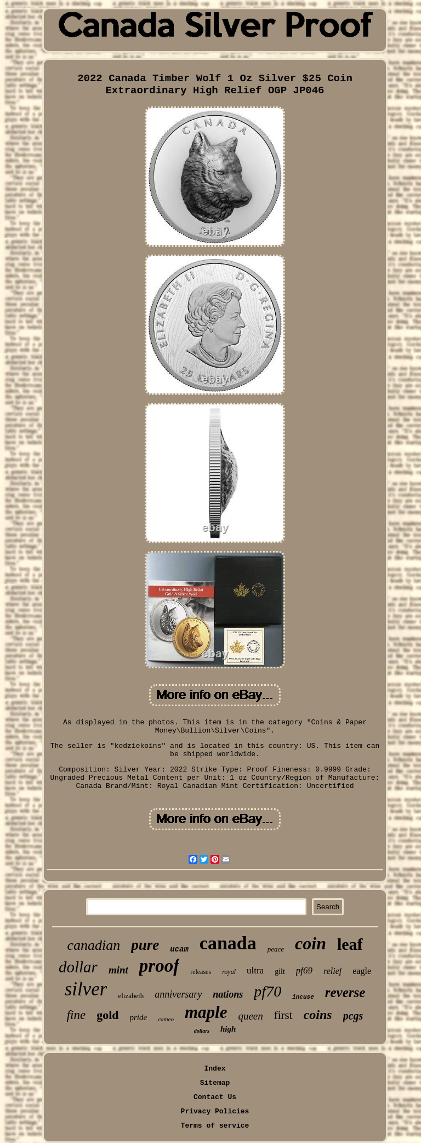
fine (76, 1015)
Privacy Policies (215, 1111)
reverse (345, 992)
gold (107, 1015)
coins (318, 1014)
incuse (303, 997)
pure (145, 945)
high (228, 1028)
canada (228, 943)
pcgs (353, 1016)
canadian (93, 945)
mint (118, 970)
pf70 (267, 991)
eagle (361, 971)
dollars (201, 1031)
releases (200, 972)
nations (228, 994)
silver (86, 989)
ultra (255, 970)
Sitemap (215, 1083)
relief (332, 971)
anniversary (178, 994)
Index (214, 1069)
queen (250, 1016)
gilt (280, 971)
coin (310, 943)
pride (138, 1017)
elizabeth (131, 996)
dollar (78, 967)
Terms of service (215, 1126)
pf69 (304, 970)
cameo (166, 1019)
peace (276, 949)
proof (159, 966)
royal (229, 972)
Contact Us (215, 1097)
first (283, 1015)
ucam (179, 949)
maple (206, 1012)
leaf (350, 944)
